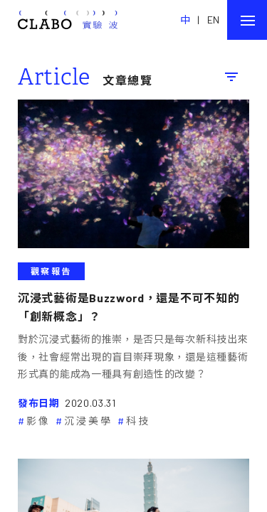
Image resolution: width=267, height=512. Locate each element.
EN (213, 20)
